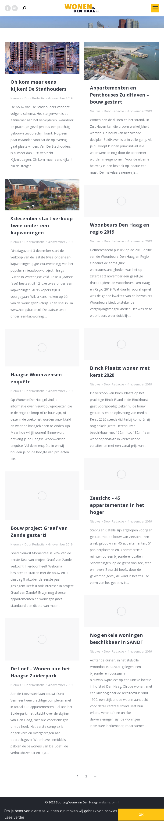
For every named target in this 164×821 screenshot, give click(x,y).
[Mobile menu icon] (155, 8)
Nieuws (16, 98)
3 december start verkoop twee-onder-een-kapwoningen (42, 225)
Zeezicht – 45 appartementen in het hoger (117, 505)
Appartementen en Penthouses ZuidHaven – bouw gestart (119, 95)
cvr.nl (115, 802)
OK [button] (141, 815)
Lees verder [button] (14, 817)
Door (35, 98)
